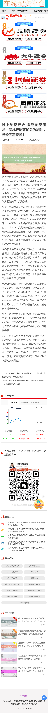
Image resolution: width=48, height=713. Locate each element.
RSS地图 (25, 704)
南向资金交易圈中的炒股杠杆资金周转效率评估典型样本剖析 (26, 536)
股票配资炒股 (12, 590)
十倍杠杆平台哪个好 (12, 578)
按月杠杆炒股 (34, 566)
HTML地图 (33, 704)
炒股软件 (34, 578)
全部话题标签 (24, 602)
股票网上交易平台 (12, 584)
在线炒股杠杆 (12, 572)
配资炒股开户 (34, 596)
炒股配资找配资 (12, 566)
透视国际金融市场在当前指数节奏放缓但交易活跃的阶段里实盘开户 (26, 530)
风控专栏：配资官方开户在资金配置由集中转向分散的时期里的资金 (26, 523)
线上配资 (34, 572)
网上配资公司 (12, 596)
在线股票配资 (34, 584)
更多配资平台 (39, 17)
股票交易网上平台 (34, 590)
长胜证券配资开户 (20, 10)
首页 (4, 10)
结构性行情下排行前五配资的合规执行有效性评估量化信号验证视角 (26, 542)
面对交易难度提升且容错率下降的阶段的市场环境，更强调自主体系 (26, 549)
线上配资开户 (34, 140)
